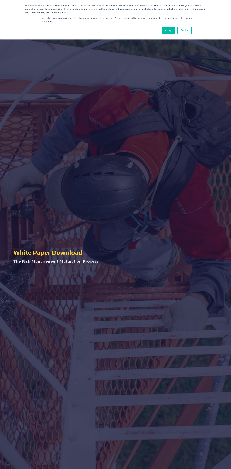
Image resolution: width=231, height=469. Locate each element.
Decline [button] (184, 30)
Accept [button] (168, 30)
